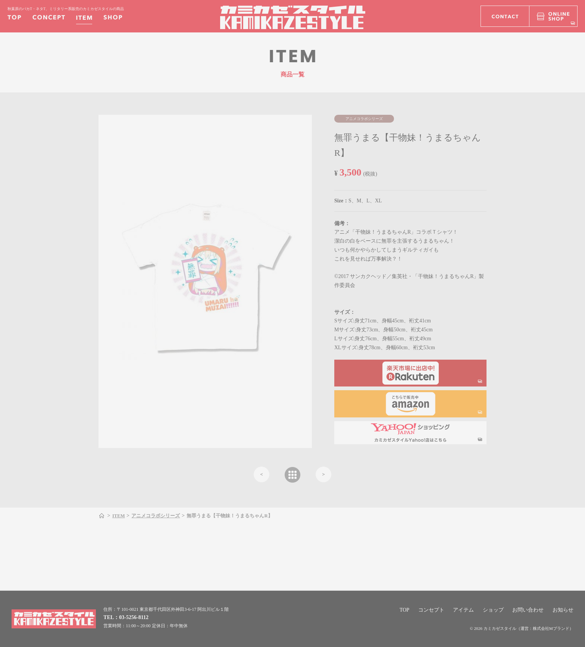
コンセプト (431, 610)
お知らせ (563, 610)
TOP (404, 610)
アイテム (463, 610)
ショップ (493, 610)
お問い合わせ (528, 610)
